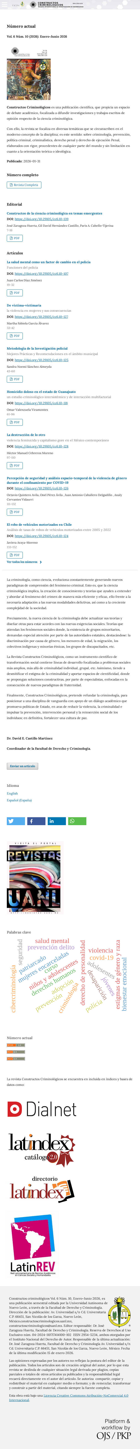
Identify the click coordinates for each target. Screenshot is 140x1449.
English (12, 793)
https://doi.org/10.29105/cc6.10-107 (41, 274)
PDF (16, 238)
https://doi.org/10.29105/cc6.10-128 (41, 446)
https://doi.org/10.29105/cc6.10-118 (41, 403)
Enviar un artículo (22, 766)
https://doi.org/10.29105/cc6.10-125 (41, 360)
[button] (16, 821)
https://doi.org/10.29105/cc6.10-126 (41, 488)
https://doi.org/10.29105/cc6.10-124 (41, 536)
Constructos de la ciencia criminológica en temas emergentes (54, 213)
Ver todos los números (22, 562)
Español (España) (19, 800)
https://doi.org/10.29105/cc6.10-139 (41, 219)
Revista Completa (25, 185)
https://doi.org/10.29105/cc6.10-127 (41, 317)
